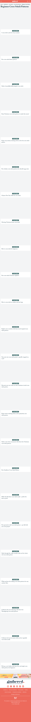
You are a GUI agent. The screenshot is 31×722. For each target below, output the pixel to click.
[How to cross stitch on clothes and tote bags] (15, 289)
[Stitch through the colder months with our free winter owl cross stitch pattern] (15, 540)
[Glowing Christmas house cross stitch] (15, 209)
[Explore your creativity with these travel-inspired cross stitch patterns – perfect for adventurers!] (15, 315)
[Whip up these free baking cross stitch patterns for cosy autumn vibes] (15, 568)
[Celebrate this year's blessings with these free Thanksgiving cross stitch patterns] (15, 596)
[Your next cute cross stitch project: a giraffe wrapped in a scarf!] (15, 344)
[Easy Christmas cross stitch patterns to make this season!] (15, 100)
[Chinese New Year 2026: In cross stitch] (15, 182)
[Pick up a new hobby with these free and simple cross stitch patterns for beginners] (15, 653)
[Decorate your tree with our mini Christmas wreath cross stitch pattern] (15, 372)
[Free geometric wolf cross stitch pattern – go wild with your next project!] (15, 511)
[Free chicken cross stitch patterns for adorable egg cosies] (15, 155)
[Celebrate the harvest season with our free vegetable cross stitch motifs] (15, 624)
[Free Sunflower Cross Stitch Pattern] (15, 456)
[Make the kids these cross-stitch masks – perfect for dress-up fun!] (15, 483)
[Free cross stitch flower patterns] (15, 46)
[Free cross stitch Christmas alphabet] (15, 262)
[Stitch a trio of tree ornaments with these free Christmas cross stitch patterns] (15, 428)
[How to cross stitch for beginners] (15, 235)
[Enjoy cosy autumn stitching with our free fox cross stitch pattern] (15, 127)
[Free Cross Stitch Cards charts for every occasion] (15, 19)
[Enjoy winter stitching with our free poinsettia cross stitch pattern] (15, 400)
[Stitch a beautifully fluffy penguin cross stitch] (15, 73)
